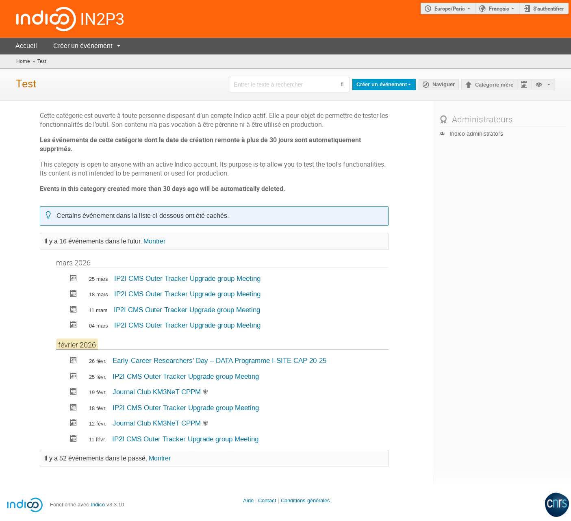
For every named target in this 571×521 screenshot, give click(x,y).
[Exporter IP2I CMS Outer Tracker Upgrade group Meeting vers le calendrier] (73, 279)
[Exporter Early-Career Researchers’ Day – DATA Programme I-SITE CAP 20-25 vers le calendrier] (73, 361)
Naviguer (443, 84)
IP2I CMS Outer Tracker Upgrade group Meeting (187, 278)
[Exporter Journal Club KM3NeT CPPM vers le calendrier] (73, 392)
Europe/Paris (449, 8)
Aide (248, 500)
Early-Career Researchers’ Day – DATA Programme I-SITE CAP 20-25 (219, 360)
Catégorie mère (494, 85)
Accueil (26, 45)
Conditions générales (305, 500)
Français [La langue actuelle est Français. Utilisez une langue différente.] (499, 8)
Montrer (154, 241)
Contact (267, 500)
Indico (98, 504)
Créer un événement (82, 45)
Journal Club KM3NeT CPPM (158, 391)
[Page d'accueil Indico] (38, 19)
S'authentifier (548, 8)
